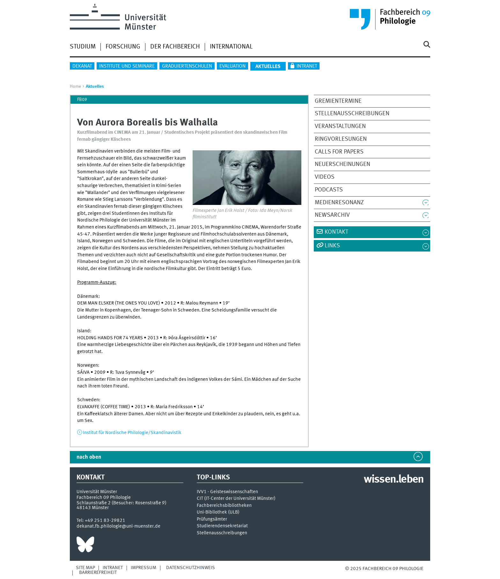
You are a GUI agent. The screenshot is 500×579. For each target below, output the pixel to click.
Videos (325, 177)
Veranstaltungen (340, 126)
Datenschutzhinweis (190, 567)
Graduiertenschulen (187, 66)
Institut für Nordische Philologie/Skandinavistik (132, 432)
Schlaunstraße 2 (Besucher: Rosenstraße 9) (121, 503)
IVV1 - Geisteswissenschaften (227, 492)
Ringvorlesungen (341, 139)
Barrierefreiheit (98, 572)
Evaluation (232, 66)
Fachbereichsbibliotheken (224, 505)
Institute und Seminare (127, 66)
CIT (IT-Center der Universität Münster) (236, 498)
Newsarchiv (332, 215)
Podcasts (329, 190)
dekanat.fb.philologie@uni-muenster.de (118, 526)
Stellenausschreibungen (352, 114)
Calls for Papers (339, 152)
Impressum (143, 567)
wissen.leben (393, 479)
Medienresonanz (339, 203)
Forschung (123, 47)
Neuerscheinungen (342, 164)
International (231, 47)
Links (332, 246)
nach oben (89, 457)
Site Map (85, 567)
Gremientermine (338, 101)
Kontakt (336, 232)
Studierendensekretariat (222, 526)
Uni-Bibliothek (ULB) (218, 512)
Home (75, 86)
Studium (83, 47)
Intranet (307, 66)
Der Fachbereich (175, 47)
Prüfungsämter (212, 519)
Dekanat (82, 66)
